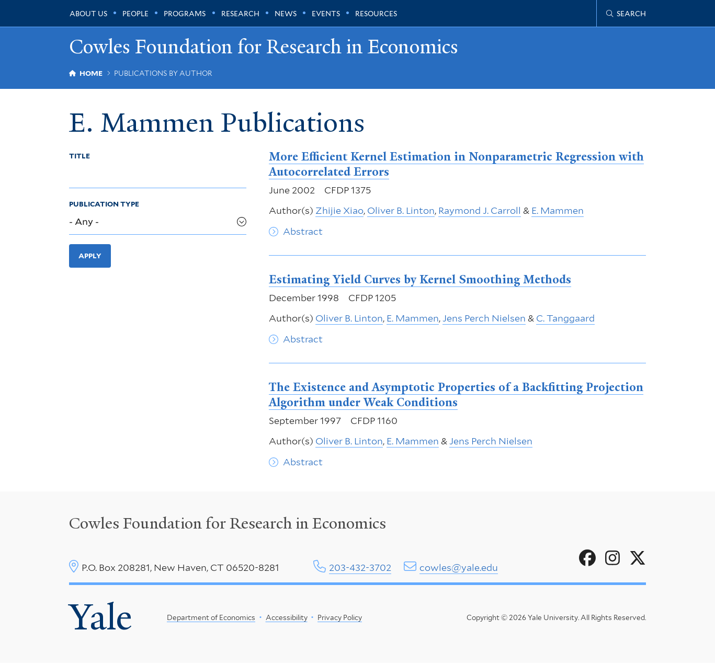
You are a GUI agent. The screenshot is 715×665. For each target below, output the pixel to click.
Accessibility (286, 619)
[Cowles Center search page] (626, 13)
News (286, 13)
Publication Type (104, 205)
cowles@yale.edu (458, 568)
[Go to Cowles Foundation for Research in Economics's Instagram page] (612, 559)
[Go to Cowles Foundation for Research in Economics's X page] (637, 559)
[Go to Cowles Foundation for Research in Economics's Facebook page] (587, 559)
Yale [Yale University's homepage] (100, 619)
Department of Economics (211, 619)
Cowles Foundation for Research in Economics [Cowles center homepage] (227, 525)
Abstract (303, 232)
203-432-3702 (360, 568)
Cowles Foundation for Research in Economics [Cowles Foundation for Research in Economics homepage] (269, 47)
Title (79, 157)
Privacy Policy (339, 619)
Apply (89, 257)
